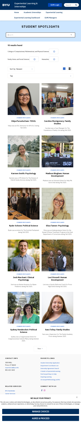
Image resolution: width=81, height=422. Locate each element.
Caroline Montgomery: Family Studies (57, 122)
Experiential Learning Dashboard (27, 18)
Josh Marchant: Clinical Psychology (23, 279)
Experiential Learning (54, 12)
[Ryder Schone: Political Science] (24, 203)
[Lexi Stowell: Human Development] (57, 255)
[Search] (71, 5)
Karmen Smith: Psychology (23, 173)
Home (16, 12)
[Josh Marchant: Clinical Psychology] (24, 255)
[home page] (6, 5)
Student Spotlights (23, 118)
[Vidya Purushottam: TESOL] (24, 99)
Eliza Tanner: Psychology (57, 225)
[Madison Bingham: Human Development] (57, 151)
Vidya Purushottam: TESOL (23, 121)
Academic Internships (32, 12)
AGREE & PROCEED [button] (41, 418)
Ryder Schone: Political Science (23, 225)
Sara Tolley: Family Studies (57, 329)
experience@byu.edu (12, 368)
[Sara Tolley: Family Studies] (57, 308)
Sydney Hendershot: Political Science (23, 331)
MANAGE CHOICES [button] (40, 411)
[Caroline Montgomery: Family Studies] (57, 99)
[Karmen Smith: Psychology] (24, 151)
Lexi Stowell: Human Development (57, 279)
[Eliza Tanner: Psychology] (57, 203)
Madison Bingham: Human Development (57, 174)
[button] (77, 397)
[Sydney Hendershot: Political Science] (24, 308)
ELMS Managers (51, 18)
